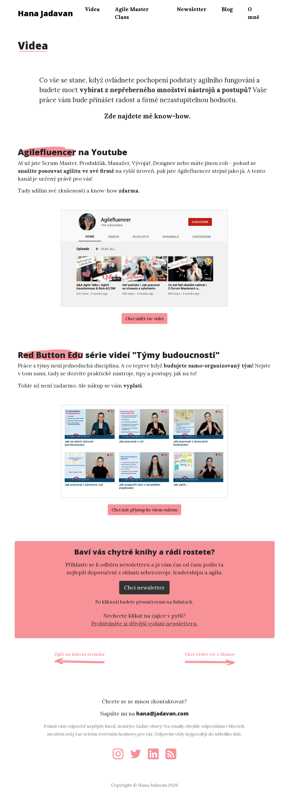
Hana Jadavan (45, 13)
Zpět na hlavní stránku (79, 654)
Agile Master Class (132, 13)
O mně (253, 13)
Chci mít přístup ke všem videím (144, 509)
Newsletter (191, 9)
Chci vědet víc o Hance (209, 654)
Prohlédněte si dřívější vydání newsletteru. (144, 623)
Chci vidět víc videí (144, 318)
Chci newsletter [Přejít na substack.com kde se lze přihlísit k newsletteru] (144, 587)
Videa (92, 9)
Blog (227, 9)
